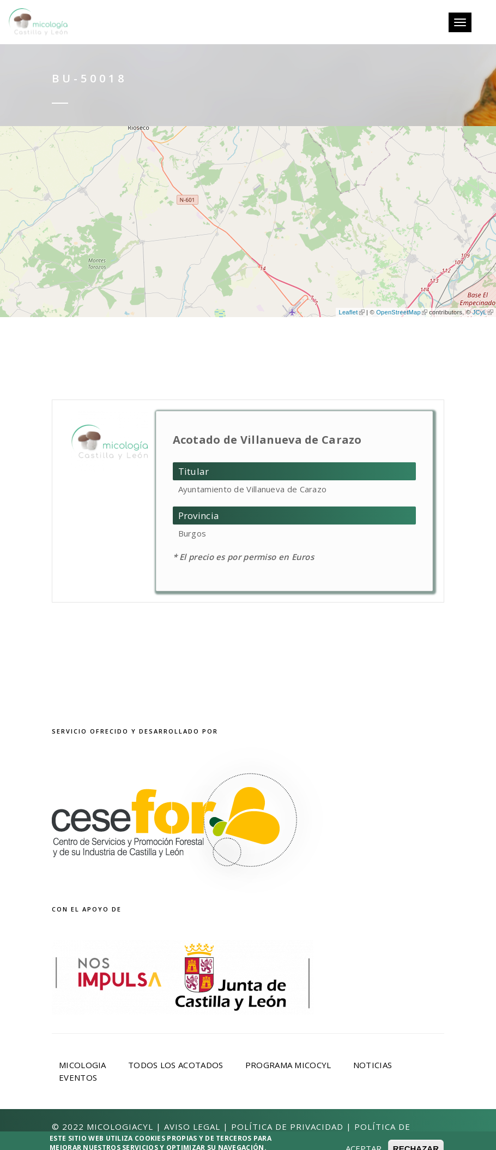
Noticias (372, 1064)
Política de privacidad (287, 1126)
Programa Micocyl (288, 1064)
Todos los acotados (175, 1064)
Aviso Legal (192, 1126)
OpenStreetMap (401, 312)
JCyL (483, 312)
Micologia (82, 1064)
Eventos (78, 1077)
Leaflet (351, 312)
